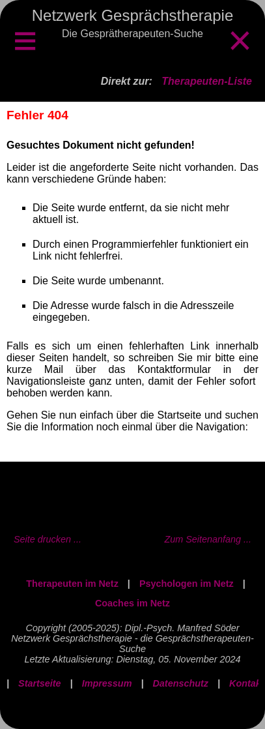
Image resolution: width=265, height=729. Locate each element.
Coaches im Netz (132, 603)
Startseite (39, 683)
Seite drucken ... (47, 539)
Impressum (107, 683)
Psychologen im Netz (186, 583)
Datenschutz (180, 683)
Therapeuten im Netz (72, 583)
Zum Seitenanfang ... (207, 539)
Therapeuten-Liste (206, 81)
